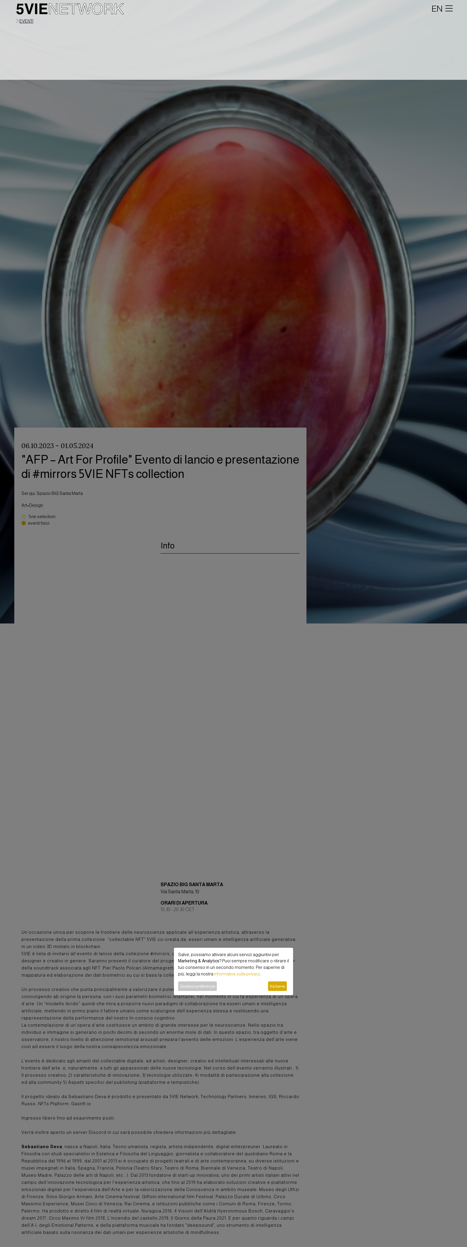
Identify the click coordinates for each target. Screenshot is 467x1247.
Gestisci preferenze (197, 986)
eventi (26, 21)
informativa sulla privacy (237, 974)
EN (437, 8)
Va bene (277, 986)
